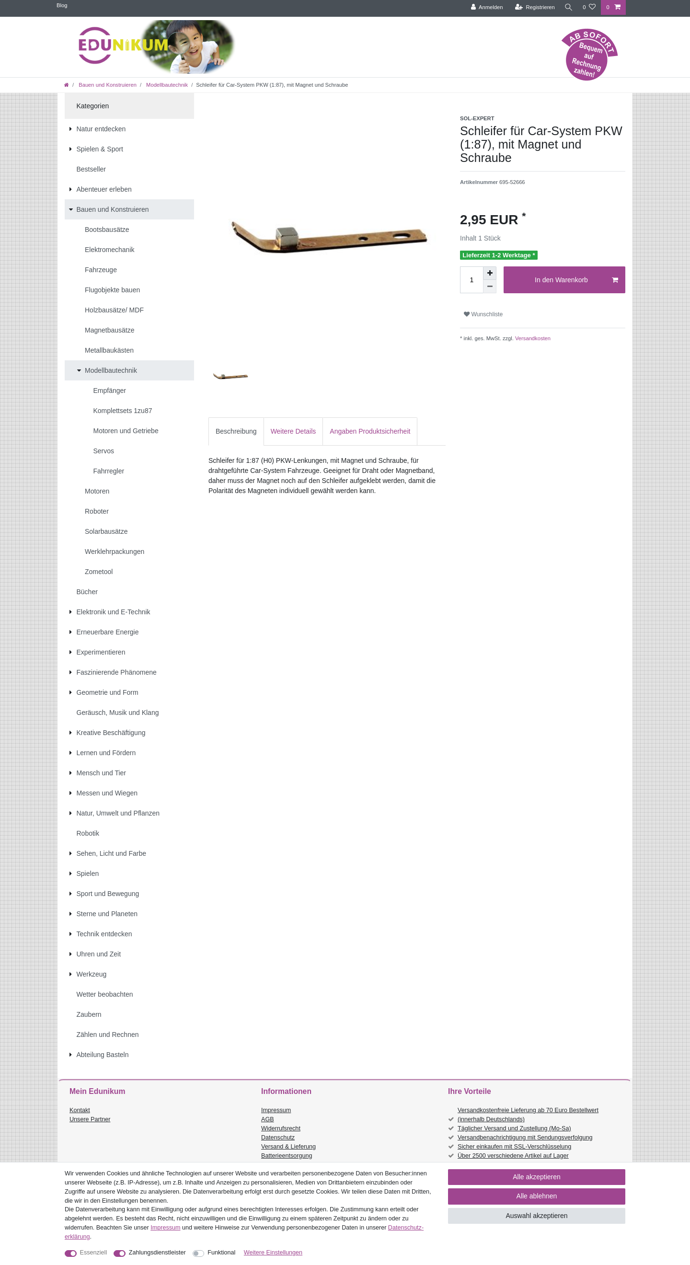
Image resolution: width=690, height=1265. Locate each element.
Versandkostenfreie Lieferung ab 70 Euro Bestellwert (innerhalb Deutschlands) (528, 1115)
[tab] (236, 431)
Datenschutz (278, 1137)
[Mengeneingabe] (471, 279)
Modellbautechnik (166, 85)
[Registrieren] (533, 7)
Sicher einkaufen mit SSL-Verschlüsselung (514, 1146)
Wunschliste (483, 314)
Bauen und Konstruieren (107, 85)
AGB (267, 1119)
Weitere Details (293, 431)
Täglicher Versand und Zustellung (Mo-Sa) (514, 1128)
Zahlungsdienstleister (157, 1252)
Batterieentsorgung (286, 1155)
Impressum (276, 1110)
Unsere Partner (89, 1119)
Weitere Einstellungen (273, 1252)
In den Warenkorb (576, 280)
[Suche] (567, 7)
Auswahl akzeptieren (536, 1215)
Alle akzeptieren (537, 1177)
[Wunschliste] (589, 7)
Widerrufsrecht (280, 1128)
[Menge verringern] (489, 286)
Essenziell (93, 1252)
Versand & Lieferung (288, 1146)
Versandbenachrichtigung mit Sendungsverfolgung (525, 1137)
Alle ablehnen (537, 1196)
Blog (62, 5)
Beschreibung (236, 431)
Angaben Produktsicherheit (370, 431)
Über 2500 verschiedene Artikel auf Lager (513, 1155)
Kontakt (79, 1110)
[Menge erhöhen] (489, 273)
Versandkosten (532, 338)
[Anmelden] (485, 7)
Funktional (221, 1252)
